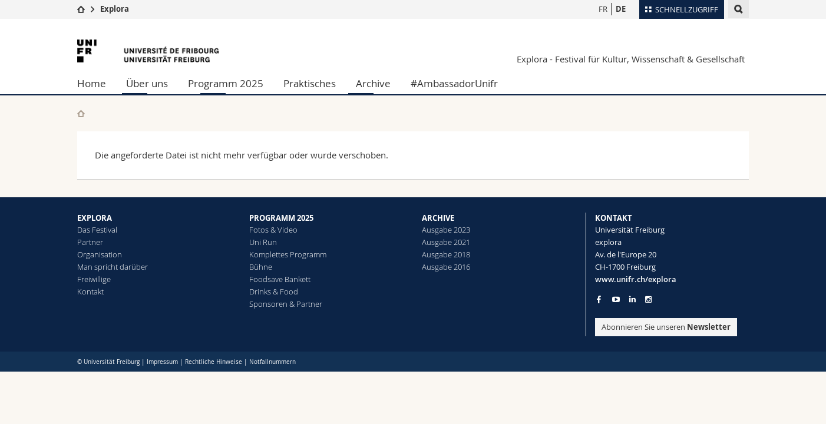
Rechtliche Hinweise (213, 362)
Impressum (162, 362)
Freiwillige (94, 279)
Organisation (99, 254)
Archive (373, 83)
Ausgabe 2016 (446, 266)
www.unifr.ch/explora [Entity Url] (635, 279)
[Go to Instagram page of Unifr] (648, 299)
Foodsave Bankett (279, 279)
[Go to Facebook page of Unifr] (599, 299)
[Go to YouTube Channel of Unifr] (616, 299)
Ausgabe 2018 (446, 254)
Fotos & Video (273, 229)
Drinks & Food (273, 291)
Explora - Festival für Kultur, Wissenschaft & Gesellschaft (631, 59)
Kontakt (90, 291)
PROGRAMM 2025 (281, 218)
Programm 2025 (225, 83)
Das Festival (97, 229)
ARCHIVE (438, 218)
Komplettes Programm (287, 254)
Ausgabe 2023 (446, 229)
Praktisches (309, 83)
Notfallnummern (272, 362)
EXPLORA (94, 218)
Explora (114, 9)
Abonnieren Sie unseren (666, 327)
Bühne (260, 266)
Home (91, 83)
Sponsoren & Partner (285, 304)
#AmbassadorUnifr (454, 83)
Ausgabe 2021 (446, 242)
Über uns (147, 83)
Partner (90, 242)
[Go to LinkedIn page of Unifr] (632, 299)
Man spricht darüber (112, 266)
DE (621, 9)
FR (603, 9)
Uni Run (263, 242)
